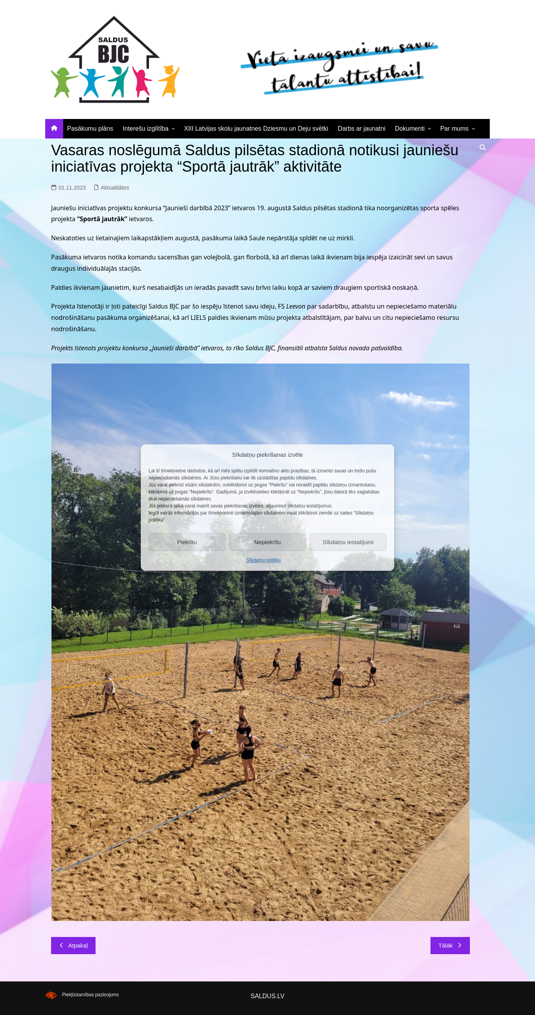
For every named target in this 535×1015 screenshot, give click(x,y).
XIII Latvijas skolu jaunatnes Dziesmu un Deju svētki (256, 128)
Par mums (454, 128)
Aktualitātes (115, 188)
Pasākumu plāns (90, 128)
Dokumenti (410, 128)
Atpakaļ (73, 945)
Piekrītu (187, 542)
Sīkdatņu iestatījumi (348, 542)
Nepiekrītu (267, 542)
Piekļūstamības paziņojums (90, 995)
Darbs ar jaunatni (361, 128)
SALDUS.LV (268, 996)
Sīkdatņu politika (263, 560)
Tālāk (450, 945)
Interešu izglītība (145, 128)
